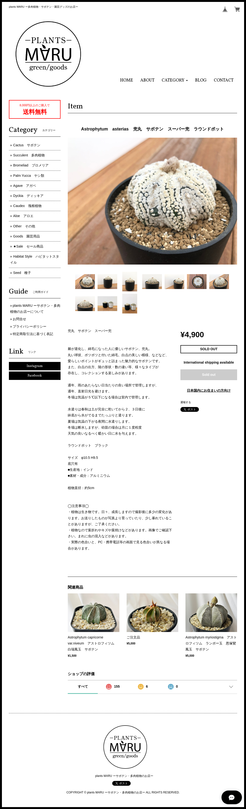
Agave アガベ (24, 186)
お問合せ (19, 319)
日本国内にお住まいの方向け (209, 390)
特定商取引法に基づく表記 (33, 334)
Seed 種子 (22, 273)
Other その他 (24, 226)
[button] (174, 80)
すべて (83, 686)
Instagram (35, 366)
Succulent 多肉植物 (29, 155)
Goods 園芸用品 (26, 236)
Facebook (35, 375)
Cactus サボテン (27, 145)
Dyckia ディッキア (28, 196)
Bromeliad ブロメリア (31, 165)
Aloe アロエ (23, 216)
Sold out (208, 375)
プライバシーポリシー (29, 326)
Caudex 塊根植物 (27, 206)
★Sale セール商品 (28, 246)
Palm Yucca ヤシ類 (28, 175)
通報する (185, 402)
